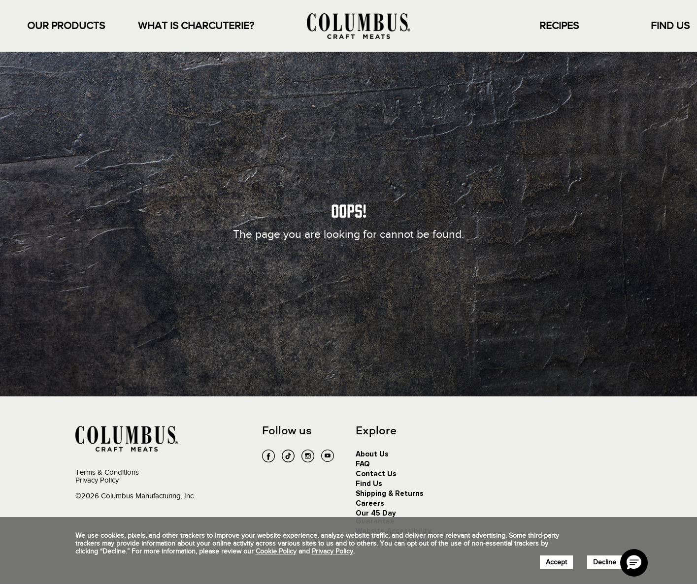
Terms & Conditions (107, 472)
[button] (634, 563)
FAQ (363, 464)
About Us (372, 454)
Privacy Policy (97, 480)
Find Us (369, 483)
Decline (604, 562)
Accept (556, 562)
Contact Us (376, 474)
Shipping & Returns (390, 493)
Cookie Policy (276, 551)
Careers (370, 503)
